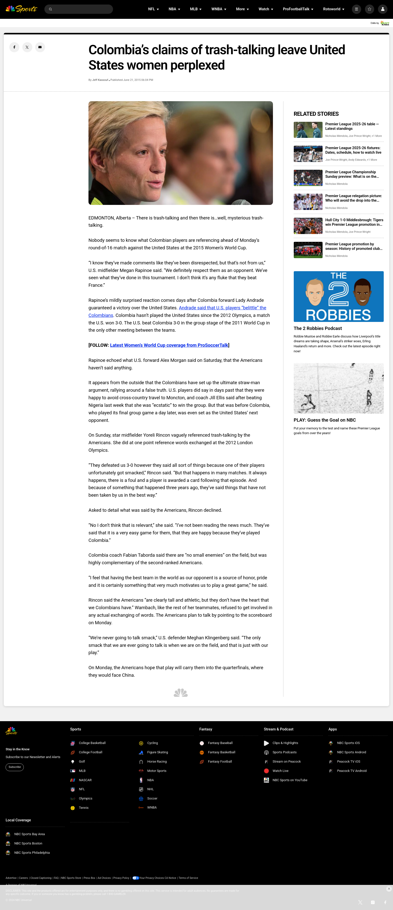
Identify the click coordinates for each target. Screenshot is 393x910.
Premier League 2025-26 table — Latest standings (352, 126)
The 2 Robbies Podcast (318, 328)
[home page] (21, 9)
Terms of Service (188, 878)
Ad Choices (104, 878)
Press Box (89, 878)
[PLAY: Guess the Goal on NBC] (339, 388)
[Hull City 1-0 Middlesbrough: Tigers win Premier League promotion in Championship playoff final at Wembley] (308, 226)
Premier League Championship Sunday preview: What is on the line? (350, 174)
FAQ (56, 878)
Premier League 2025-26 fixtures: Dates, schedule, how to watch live (353, 150)
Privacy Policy (121, 878)
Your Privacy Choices (152, 878)
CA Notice (170, 878)
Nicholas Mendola (336, 136)
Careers (23, 878)
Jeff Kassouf (100, 80)
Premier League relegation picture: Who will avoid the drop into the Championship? (353, 198)
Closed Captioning (40, 878)
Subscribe (15, 767)
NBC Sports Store (71, 878)
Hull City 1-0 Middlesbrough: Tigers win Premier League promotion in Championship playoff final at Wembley (354, 222)
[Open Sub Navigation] (158, 9)
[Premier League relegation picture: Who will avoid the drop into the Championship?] (308, 202)
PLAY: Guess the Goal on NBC (325, 420)
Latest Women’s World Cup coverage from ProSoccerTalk (169, 345)
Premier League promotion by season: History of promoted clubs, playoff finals (353, 246)
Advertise (11, 878)
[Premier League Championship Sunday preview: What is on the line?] (308, 178)
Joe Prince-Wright (359, 136)
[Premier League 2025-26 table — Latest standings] (308, 130)
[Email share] (40, 47)
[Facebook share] (14, 47)
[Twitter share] (27, 47)
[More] (356, 9)
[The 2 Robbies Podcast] (339, 296)
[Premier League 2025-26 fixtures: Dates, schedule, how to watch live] (308, 154)
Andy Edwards (357, 159)
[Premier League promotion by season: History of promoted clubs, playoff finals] (308, 250)
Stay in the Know (17, 749)
